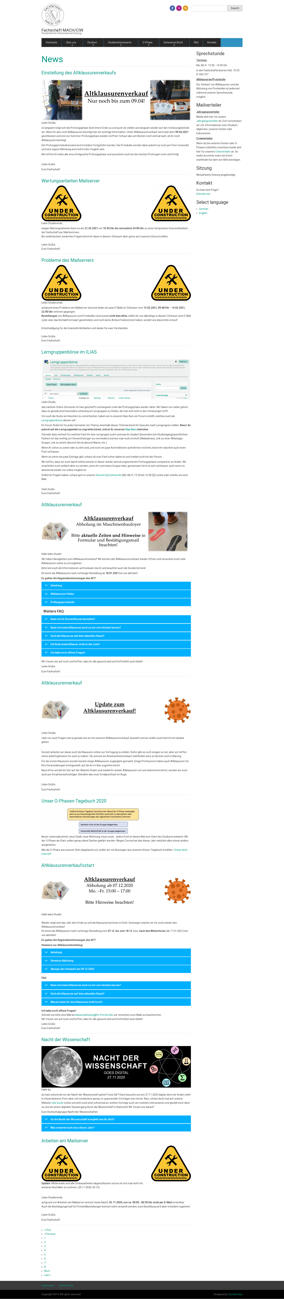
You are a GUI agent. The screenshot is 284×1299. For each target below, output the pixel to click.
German (203, 208)
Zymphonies (235, 1294)
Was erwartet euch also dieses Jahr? (69, 1129)
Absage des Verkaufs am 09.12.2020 (68, 970)
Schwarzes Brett (173, 44)
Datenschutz (66, 1285)
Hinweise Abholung (58, 962)
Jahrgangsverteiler (207, 120)
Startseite (51, 42)
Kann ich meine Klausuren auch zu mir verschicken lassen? (82, 629)
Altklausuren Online (58, 595)
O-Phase (148, 44)
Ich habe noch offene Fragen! (64, 654)
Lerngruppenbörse (52, 420)
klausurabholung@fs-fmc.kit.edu (94, 1014)
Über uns (71, 44)
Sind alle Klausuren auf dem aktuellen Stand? (74, 637)
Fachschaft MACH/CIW (62, 30)
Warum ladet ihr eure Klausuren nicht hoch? (73, 1003)
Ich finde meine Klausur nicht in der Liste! (71, 645)
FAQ (196, 42)
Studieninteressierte (119, 44)
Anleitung (52, 587)
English (203, 213)
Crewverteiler (223, 151)
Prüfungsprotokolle (58, 603)
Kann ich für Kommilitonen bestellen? (69, 620)
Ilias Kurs (131, 429)
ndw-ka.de (57, 1102)
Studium (92, 44)
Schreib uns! (203, 193)
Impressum (48, 1285)
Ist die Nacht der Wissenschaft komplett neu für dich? (79, 1120)
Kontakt (211, 42)
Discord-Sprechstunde (108, 475)
